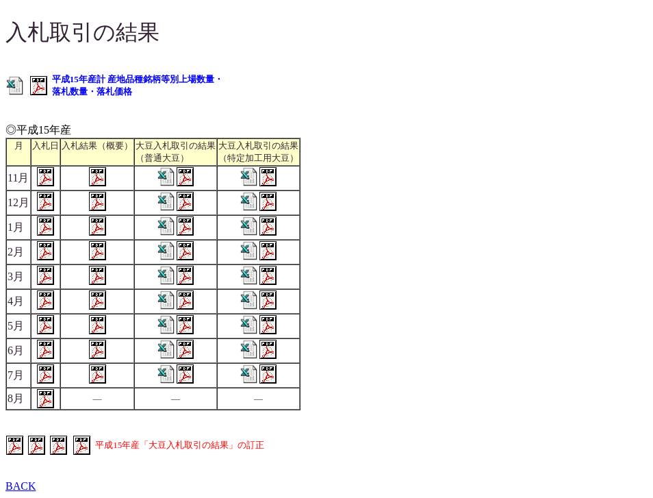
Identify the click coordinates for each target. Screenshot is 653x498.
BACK (20, 486)
